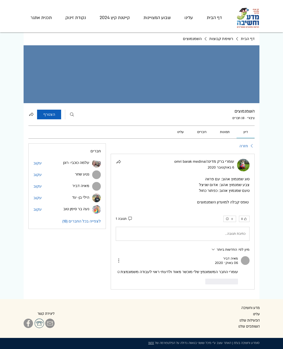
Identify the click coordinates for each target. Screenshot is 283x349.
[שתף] (119, 162)
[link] (245, 132)
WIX (151, 343)
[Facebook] (28, 323)
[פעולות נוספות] (119, 260)
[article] (183, 221)
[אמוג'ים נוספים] (229, 219)
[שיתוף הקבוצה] (31, 114)
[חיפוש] (72, 114)
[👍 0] (244, 219)
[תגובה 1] (124, 218)
